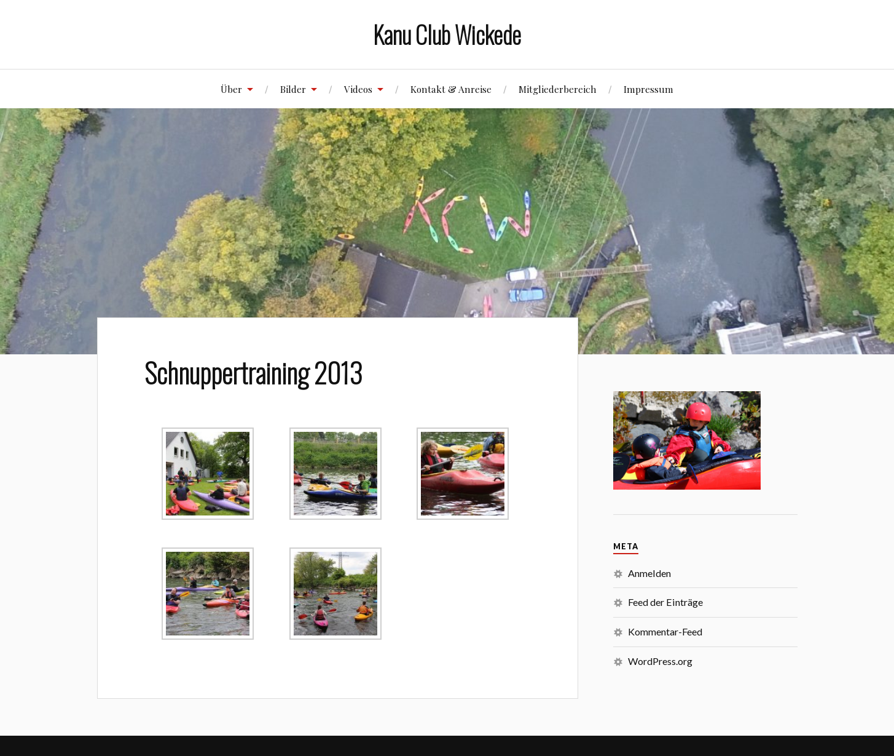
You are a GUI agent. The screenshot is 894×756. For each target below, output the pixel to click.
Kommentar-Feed (665, 631)
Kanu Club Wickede (447, 34)
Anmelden (649, 573)
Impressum (648, 88)
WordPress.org (660, 661)
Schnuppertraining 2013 (253, 372)
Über (231, 88)
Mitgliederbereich (558, 88)
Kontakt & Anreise (451, 88)
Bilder (293, 88)
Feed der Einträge (665, 602)
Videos (358, 88)
